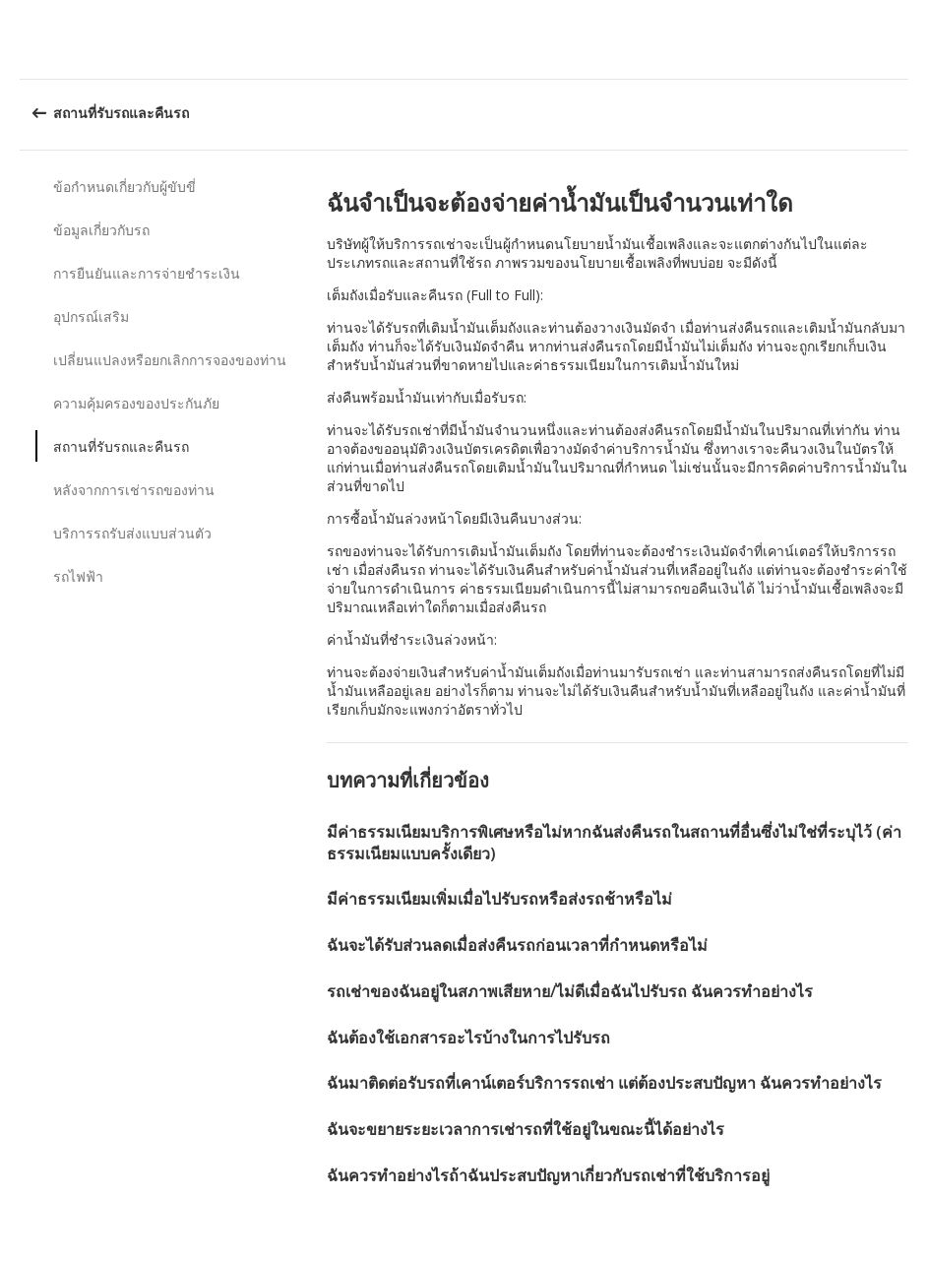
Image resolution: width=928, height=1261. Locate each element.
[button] (906, 39)
